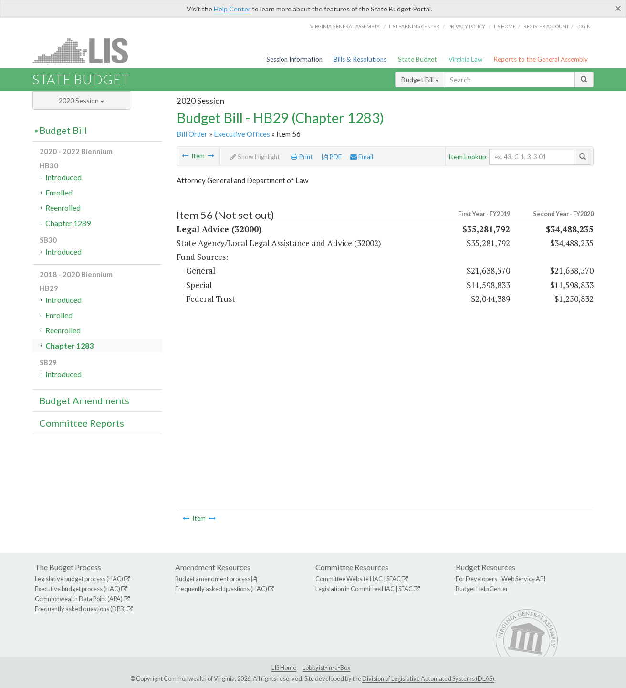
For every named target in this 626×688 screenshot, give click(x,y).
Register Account (546, 26)
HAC (376, 579)
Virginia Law (465, 59)
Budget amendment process (212, 579)
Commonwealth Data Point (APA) (79, 599)
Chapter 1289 (68, 222)
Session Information (294, 59)
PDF (332, 157)
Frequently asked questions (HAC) (221, 589)
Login (583, 26)
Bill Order (192, 134)
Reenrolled (63, 207)
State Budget (417, 59)
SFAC (393, 579)
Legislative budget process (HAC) (79, 579)
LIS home (505, 26)
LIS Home (283, 667)
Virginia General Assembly (345, 26)
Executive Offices (242, 134)
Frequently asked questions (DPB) (80, 609)
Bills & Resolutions (360, 59)
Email (361, 157)
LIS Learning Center (414, 26)
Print (302, 157)
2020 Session (81, 100)
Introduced (63, 177)
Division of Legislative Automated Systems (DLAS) (428, 678)
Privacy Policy (466, 26)
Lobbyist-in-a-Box (326, 667)
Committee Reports (81, 423)
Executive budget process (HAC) (77, 589)
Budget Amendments (84, 400)
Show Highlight (255, 157)
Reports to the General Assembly (540, 59)
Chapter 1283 (69, 345)
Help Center (232, 9)
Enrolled (59, 192)
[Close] (618, 8)
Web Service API (523, 579)
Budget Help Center (482, 589)
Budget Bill (420, 79)
